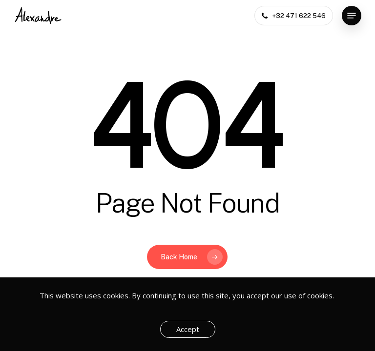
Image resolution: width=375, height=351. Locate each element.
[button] (351, 15)
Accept (187, 329)
